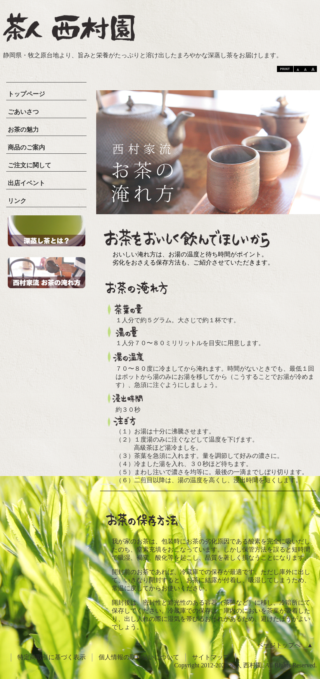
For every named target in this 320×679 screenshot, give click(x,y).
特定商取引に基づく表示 (51, 657)
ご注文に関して (29, 165)
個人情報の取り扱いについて (139, 657)
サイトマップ (210, 657)
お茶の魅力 (23, 129)
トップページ (26, 94)
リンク (17, 201)
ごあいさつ (23, 111)
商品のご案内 (26, 147)
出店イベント (26, 183)
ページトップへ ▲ (285, 645)
